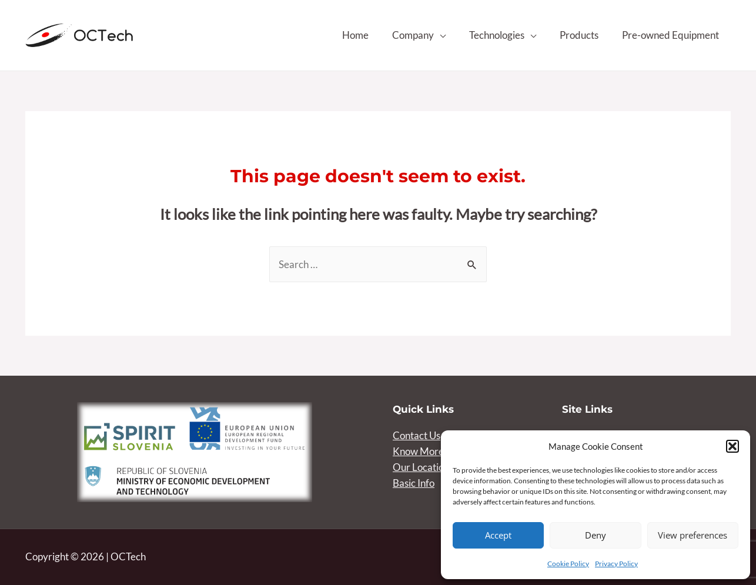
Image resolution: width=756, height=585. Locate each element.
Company (413, 35)
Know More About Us (439, 451)
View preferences (692, 535)
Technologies (496, 35)
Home (355, 35)
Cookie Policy (568, 563)
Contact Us (416, 435)
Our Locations (423, 467)
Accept (498, 535)
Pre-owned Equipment (670, 35)
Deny (595, 535)
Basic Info (413, 483)
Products (579, 35)
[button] (732, 446)
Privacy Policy (616, 563)
